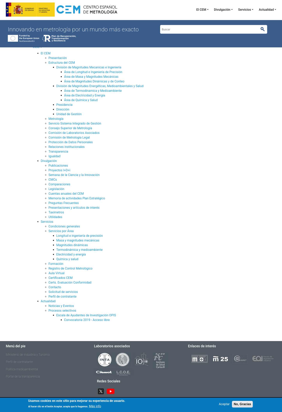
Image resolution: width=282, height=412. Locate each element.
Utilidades (55, 217)
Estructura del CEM (61, 63)
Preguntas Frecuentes (63, 203)
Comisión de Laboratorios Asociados (74, 133)
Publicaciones (58, 165)
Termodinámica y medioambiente (79, 250)
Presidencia (64, 105)
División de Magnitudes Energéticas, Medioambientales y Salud (100, 86)
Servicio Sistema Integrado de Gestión (74, 123)
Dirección (62, 109)
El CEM (201, 9)
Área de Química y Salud (81, 100)
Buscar (264, 29)
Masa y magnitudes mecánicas (77, 240)
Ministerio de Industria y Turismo (28, 354)
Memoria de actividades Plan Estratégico (76, 198)
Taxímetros (56, 212)
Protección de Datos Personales (70, 142)
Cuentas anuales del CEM (66, 193)
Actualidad (266, 9)
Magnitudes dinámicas (72, 245)
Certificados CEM (60, 278)
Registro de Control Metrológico (70, 268)
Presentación (57, 58)
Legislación (56, 189)
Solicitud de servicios (63, 292)
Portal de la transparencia (23, 376)
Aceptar (224, 405)
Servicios (244, 9)
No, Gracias (242, 405)
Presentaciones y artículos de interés (74, 208)
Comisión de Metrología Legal (69, 137)
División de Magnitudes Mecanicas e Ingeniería (88, 67)
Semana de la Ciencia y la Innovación (74, 175)
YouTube (112, 391)
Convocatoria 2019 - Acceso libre (87, 320)
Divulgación (222, 9)
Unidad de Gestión (69, 114)
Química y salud (67, 259)
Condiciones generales (64, 226)
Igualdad (54, 156)
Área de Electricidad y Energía (84, 95)
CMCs (52, 179)
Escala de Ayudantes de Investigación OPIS (86, 315)
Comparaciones (59, 184)
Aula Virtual (56, 273)
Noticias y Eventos (61, 306)
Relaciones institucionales (66, 147)
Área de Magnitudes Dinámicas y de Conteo (94, 81)
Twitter (102, 391)
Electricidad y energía (71, 254)
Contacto (54, 287)
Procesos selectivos (62, 310)
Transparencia (58, 151)
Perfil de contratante (62, 296)
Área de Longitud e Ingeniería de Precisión (93, 72)
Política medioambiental (22, 369)
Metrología (55, 119)
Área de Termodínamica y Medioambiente (93, 91)
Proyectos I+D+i (59, 170)
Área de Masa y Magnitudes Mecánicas (91, 77)
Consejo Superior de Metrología (70, 128)
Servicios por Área (61, 231)
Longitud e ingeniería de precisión (79, 236)
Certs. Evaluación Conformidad (69, 282)
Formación (55, 264)
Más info (95, 407)
